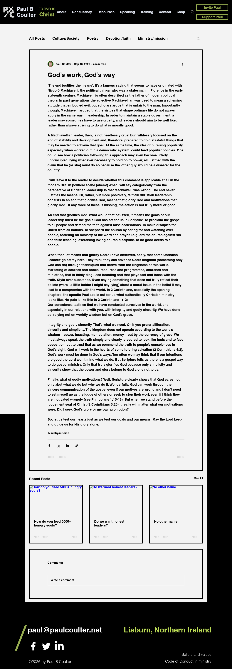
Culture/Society (66, 38)
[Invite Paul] (212, 7)
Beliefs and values (196, 654)
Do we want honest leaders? (109, 523)
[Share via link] (76, 445)
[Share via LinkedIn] (67, 445)
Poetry (92, 38)
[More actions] (182, 64)
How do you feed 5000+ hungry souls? (52, 523)
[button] (198, 38)
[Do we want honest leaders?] (116, 500)
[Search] (192, 12)
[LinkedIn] (59, 646)
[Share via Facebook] (49, 445)
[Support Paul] (212, 17)
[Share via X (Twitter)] (58, 445)
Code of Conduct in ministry (188, 661)
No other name (165, 521)
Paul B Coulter (26, 12)
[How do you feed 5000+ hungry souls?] (56, 500)
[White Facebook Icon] (33, 646)
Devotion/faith (118, 38)
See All (198, 478)
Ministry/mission (153, 38)
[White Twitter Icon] (46, 646)
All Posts (37, 38)
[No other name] (176, 500)
